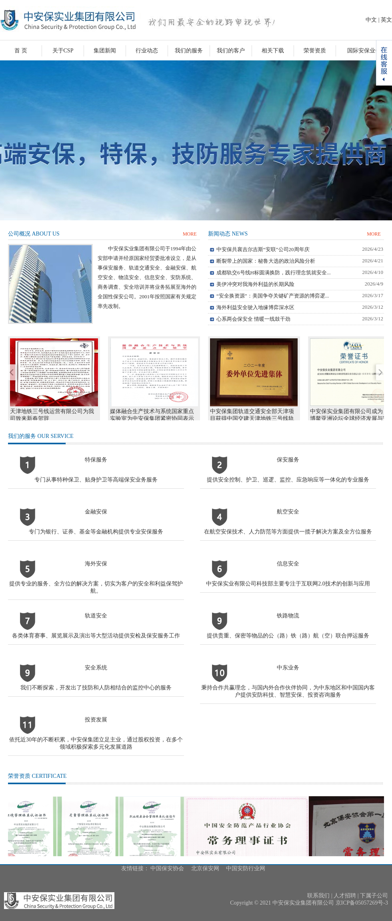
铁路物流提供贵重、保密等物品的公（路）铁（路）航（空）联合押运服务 (288, 626)
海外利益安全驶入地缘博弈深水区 (255, 307)
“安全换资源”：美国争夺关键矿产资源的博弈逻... (272, 296)
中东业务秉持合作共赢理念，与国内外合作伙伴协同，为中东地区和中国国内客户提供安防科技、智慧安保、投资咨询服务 (288, 681)
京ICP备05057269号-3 (362, 903)
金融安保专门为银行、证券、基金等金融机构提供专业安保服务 (96, 522)
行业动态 (147, 51)
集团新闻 (105, 51)
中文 (371, 20)
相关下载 (273, 51)
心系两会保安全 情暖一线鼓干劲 (253, 319)
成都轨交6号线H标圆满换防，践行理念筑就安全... (273, 273)
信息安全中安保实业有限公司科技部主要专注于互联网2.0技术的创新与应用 (288, 574)
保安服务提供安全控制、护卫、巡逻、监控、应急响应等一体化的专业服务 (288, 470)
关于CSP (63, 51)
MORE (190, 234)
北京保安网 (205, 868)
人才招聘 (345, 896)
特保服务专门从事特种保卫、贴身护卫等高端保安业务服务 (96, 470)
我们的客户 (231, 51)
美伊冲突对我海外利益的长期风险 (255, 284)
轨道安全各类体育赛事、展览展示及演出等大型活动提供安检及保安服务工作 (96, 626)
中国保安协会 (167, 868)
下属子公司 (374, 896)
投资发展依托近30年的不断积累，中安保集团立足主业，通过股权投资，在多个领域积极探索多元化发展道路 (96, 733)
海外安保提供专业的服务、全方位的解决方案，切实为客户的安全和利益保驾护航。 (96, 577)
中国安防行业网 (245, 868)
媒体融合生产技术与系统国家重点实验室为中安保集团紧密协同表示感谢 (152, 418)
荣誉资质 (315, 51)
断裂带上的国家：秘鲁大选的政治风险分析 (265, 261)
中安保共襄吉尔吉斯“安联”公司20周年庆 (263, 249)
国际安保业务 (364, 51)
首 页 (20, 51)
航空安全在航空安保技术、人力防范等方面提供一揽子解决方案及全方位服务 (288, 522)
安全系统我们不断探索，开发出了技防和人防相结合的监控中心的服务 (96, 678)
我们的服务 (189, 51)
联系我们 (318, 896)
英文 (386, 20)
